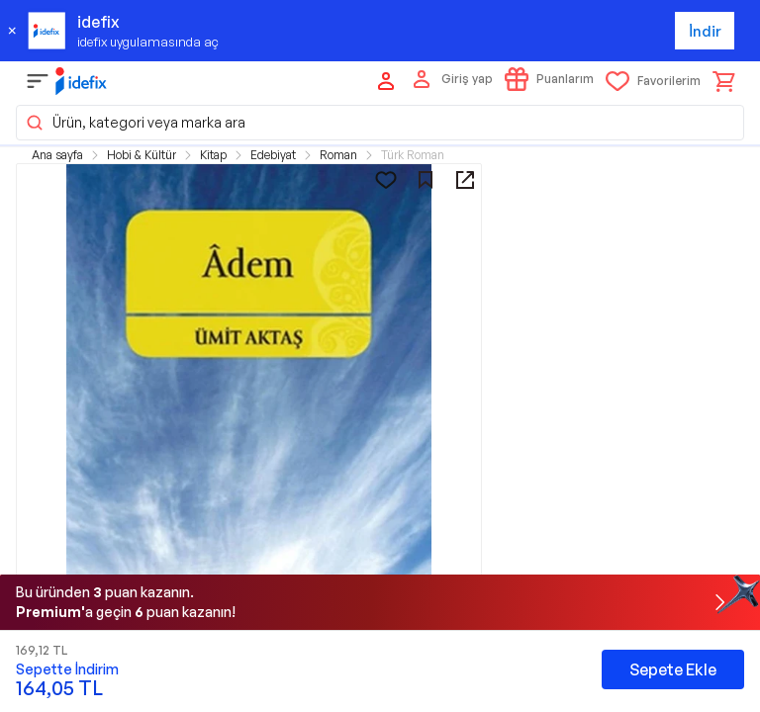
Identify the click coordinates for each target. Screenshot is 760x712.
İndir (705, 31)
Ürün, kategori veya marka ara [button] (135, 123)
